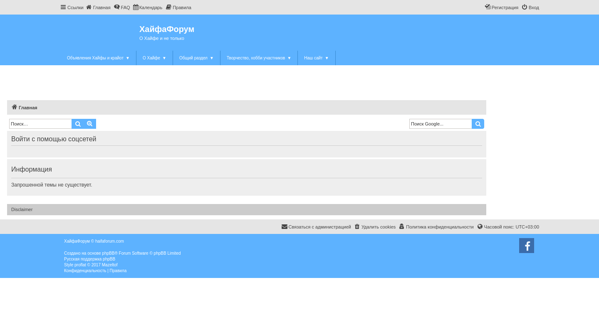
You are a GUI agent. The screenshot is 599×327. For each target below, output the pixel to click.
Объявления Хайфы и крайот (98, 58)
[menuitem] (98, 7)
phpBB (108, 253)
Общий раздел (196, 58)
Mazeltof (110, 265)
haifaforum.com (109, 241)
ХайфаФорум (166, 29)
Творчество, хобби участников (259, 58)
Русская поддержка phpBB (89, 259)
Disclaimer (21, 209)
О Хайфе (154, 58)
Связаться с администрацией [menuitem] (316, 226)
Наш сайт (316, 58)
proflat (80, 265)
